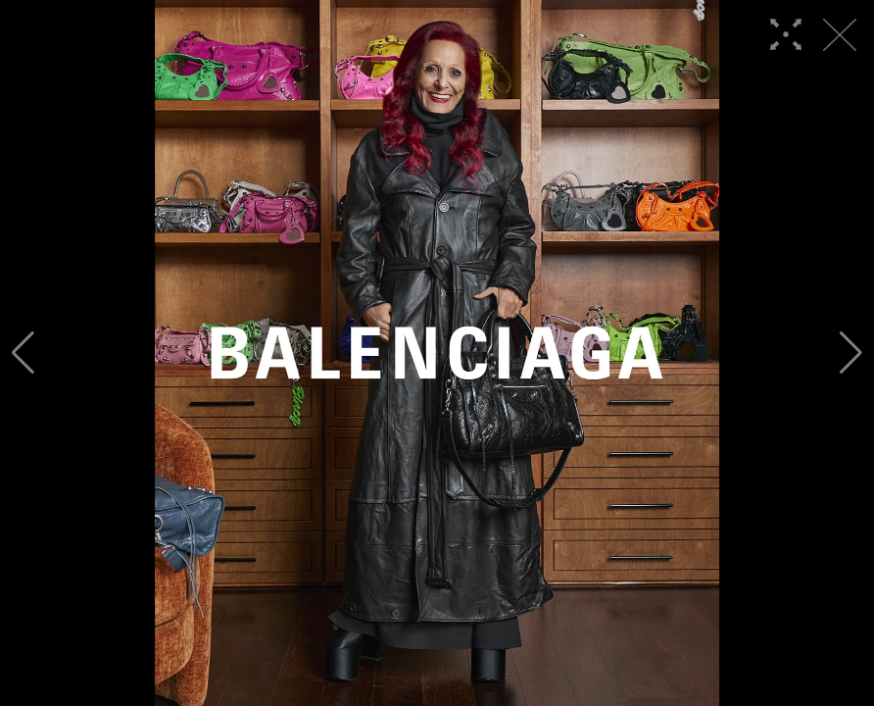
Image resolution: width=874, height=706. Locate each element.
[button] (23, 353)
